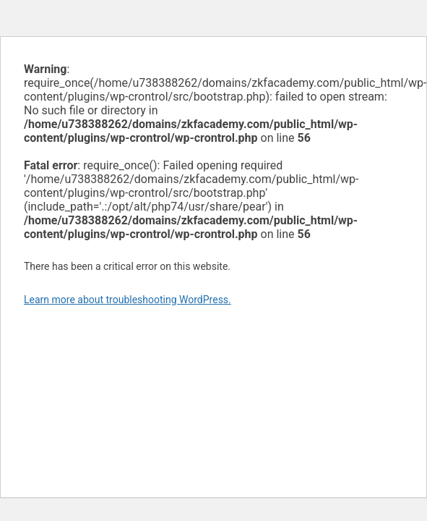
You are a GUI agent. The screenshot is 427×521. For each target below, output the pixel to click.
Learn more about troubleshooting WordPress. (127, 299)
